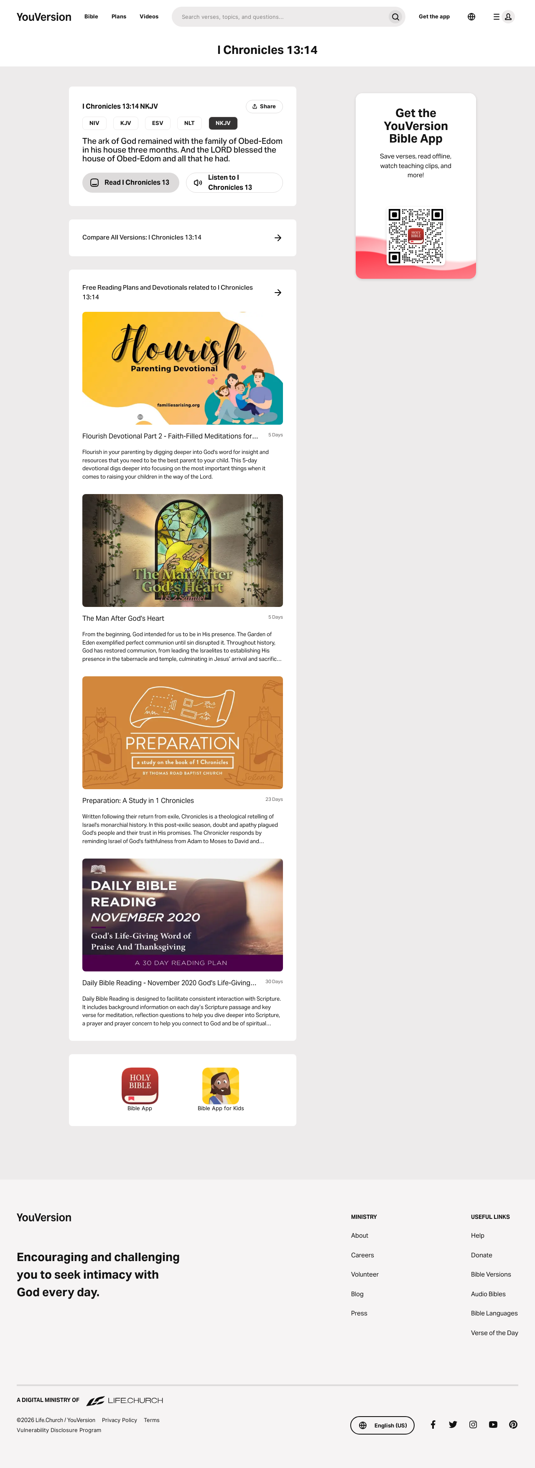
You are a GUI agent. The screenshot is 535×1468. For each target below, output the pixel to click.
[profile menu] (502, 16)
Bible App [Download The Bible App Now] (140, 1089)
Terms (152, 1420)
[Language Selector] (471, 16)
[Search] (278, 16)
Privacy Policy (119, 1420)
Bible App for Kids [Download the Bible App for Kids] (221, 1089)
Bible (91, 16)
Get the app (434, 16)
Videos (149, 16)
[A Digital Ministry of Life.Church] (267, 1396)
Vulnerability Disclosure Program (59, 1430)
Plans (119, 16)
